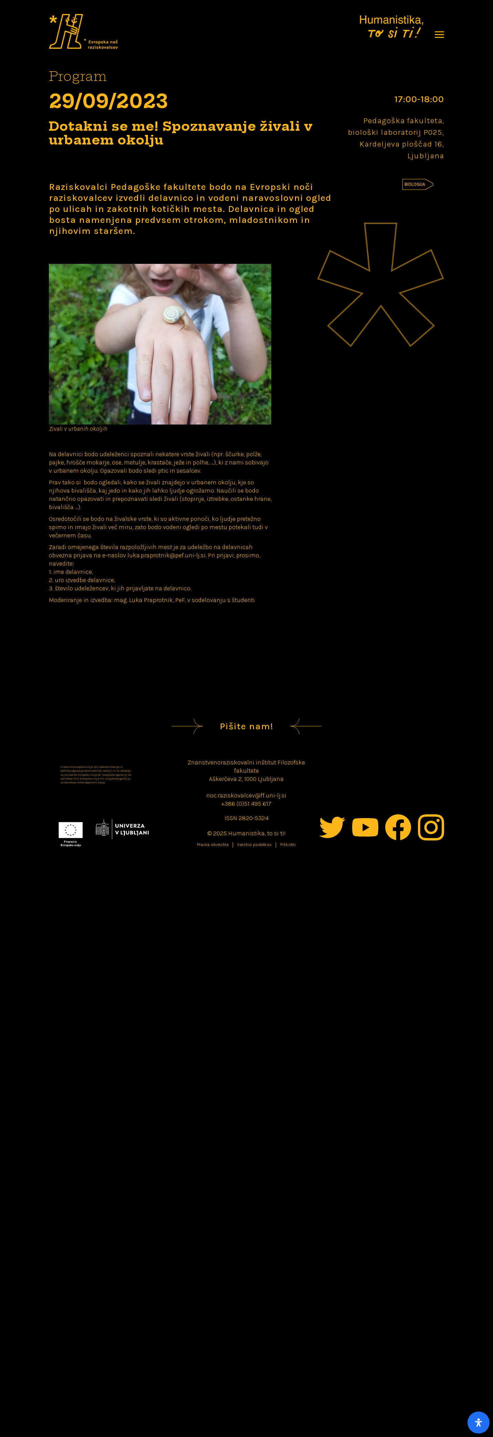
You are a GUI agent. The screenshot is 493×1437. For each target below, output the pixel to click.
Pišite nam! (246, 726)
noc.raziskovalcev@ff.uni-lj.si (246, 795)
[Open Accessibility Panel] (479, 1423)
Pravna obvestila (213, 844)
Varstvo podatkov (254, 844)
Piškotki (288, 844)
